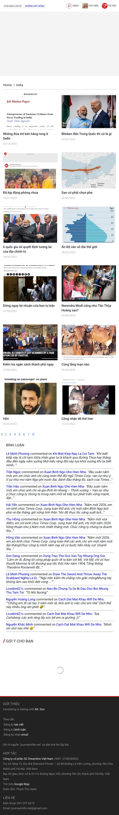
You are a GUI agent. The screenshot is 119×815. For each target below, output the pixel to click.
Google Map (21, 784)
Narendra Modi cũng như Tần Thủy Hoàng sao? (86, 308)
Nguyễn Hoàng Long (20, 599)
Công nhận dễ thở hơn (77, 419)
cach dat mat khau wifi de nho (80, 599)
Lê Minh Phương (17, 454)
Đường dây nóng (34, 6)
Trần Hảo (12, 486)
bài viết (19, 724)
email (24, 734)
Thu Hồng (13, 519)
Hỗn (6, 419)
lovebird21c (15, 589)
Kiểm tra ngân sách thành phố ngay (28, 364)
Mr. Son (39, 709)
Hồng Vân (13, 537)
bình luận (20, 729)
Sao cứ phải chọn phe (77, 192)
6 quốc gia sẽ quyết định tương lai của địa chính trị (27, 249)
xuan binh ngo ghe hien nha (65, 472)
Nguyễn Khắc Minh (19, 624)
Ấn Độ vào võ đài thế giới (79, 247)
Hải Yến (11, 505)
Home (7, 85)
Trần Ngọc (13, 472)
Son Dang (13, 556)
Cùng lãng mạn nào (75, 364)
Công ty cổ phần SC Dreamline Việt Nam (28, 758)
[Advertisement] (59, 44)
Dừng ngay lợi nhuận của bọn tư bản (29, 306)
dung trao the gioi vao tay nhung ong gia (74, 556)
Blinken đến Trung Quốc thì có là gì (87, 134)
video (72, 5)
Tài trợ (109, 5)
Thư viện (90, 5)
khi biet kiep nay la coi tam (73, 454)
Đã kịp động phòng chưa (20, 192)
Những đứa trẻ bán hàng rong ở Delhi (25, 136)
